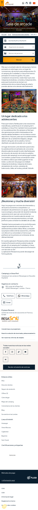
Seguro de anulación (8, 389)
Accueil (4, 34)
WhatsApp (23, 296)
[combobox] (19, 47)
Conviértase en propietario (11, 329)
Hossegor (5, 423)
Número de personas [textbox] (16, 53)
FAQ (3, 381)
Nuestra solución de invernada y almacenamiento (18, 333)
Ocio (9, 34)
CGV (3, 493)
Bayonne (4, 436)
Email (7, 302)
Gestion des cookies (9, 505)
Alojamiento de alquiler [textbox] (16, 47)
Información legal (7, 497)
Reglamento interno (8, 501)
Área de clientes (7, 385)
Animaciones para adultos (20, 34)
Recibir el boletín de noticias (19, 367)
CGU (3, 488)
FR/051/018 (12, 450)
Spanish (34, 3)
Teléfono (8, 295)
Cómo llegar (6, 397)
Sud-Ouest (5, 440)
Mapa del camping (8, 402)
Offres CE (5, 393)
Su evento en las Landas (9, 414)
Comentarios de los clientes (11, 406)
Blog (3, 410)
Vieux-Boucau (6, 427)
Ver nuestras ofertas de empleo (13, 338)
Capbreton (5, 432)
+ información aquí (8, 480)
